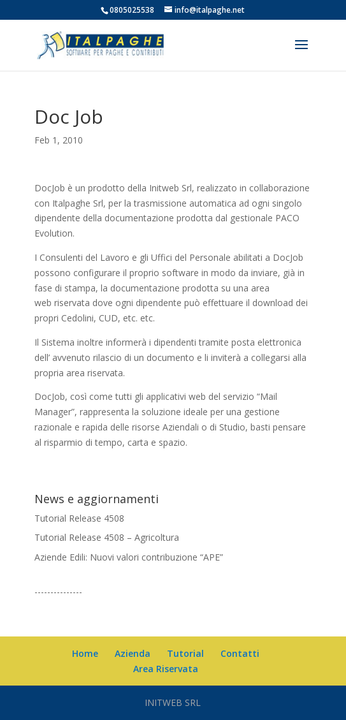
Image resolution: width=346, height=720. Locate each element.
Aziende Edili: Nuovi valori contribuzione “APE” (128, 557)
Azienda (132, 653)
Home (85, 653)
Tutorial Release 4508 (79, 518)
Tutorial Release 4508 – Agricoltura (106, 537)
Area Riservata (165, 669)
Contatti (239, 653)
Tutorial (185, 653)
